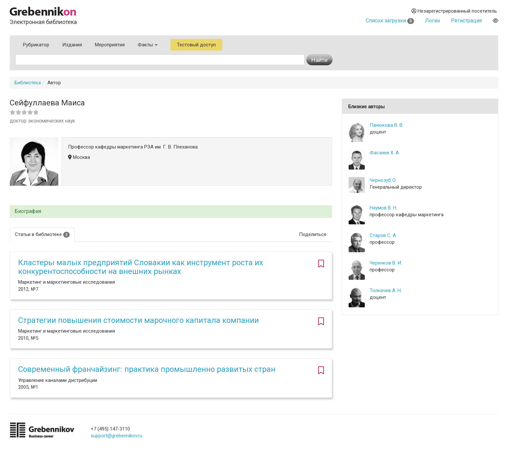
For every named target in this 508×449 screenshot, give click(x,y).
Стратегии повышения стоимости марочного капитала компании (138, 320)
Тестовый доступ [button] (196, 45)
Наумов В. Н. (383, 208)
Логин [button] (432, 21)
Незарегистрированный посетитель (454, 11)
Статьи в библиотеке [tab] (42, 234)
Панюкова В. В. (386, 125)
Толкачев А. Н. (386, 290)
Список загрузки (390, 21)
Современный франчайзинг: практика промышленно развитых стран (146, 369)
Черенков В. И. (386, 263)
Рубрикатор (36, 45)
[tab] (171, 211)
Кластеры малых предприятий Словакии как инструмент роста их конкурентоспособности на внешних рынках (140, 267)
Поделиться (312, 234)
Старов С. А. (383, 235)
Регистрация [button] (466, 21)
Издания (72, 45)
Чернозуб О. (383, 180)
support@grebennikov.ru (116, 436)
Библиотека (28, 83)
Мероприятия (110, 45)
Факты (147, 45)
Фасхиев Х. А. (385, 153)
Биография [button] (28, 211)
